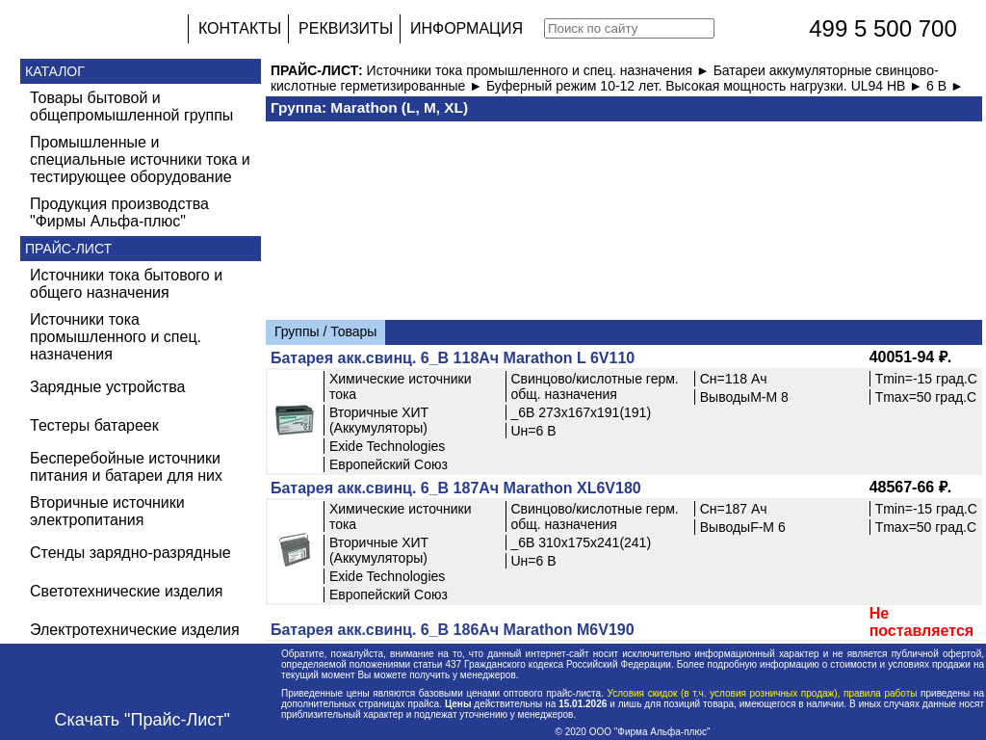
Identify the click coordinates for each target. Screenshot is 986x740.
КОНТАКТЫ (239, 28)
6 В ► (945, 85)
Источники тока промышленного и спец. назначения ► (540, 70)
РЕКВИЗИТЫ (345, 28)
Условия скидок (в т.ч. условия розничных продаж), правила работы (762, 693)
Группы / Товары (325, 331)
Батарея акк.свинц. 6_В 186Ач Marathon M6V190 (453, 629)
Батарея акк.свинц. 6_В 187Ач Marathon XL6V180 (456, 488)
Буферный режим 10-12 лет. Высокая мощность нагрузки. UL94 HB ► (706, 85)
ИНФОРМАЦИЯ (466, 28)
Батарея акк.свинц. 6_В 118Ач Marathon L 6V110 (453, 358)
